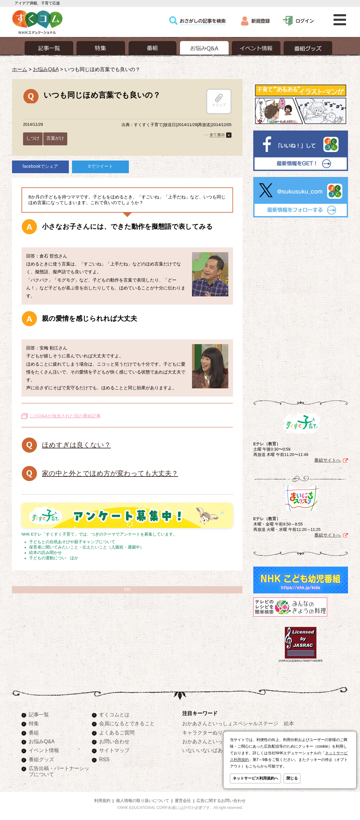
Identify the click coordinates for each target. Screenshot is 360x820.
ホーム (19, 69)
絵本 (289, 723)
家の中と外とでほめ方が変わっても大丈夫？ (110, 473)
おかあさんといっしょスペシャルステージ (230, 723)
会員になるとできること (127, 723)
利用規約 (102, 801)
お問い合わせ (114, 741)
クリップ (219, 100)
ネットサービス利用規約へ (255, 778)
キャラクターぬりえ (205, 732)
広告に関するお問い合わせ (221, 801)
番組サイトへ (327, 460)
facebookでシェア (40, 166)
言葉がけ (55, 138)
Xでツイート (100, 166)
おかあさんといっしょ (207, 741)
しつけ (32, 138)
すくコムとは (114, 714)
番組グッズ (41, 759)
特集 (34, 723)
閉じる (292, 778)
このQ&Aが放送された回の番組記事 (65, 415)
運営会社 (183, 801)
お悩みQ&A (45, 69)
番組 (34, 732)
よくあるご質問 (117, 732)
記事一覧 (39, 714)
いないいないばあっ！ (207, 750)
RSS (104, 759)
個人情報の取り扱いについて (142, 801)
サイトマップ (114, 750)
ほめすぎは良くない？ (76, 444)
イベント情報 (44, 750)
